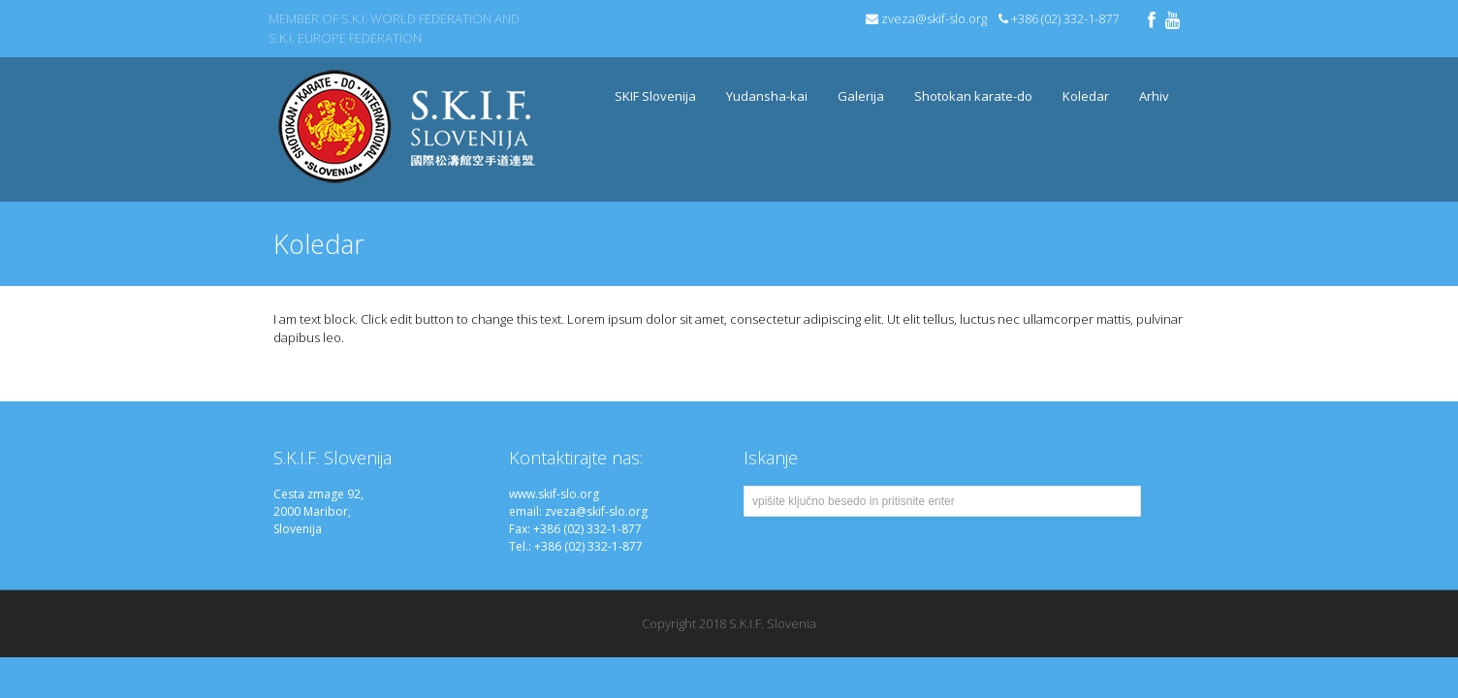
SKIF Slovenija (650, 84)
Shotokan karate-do (968, 84)
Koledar (1085, 96)
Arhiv (1149, 84)
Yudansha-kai (767, 96)
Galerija (861, 96)
